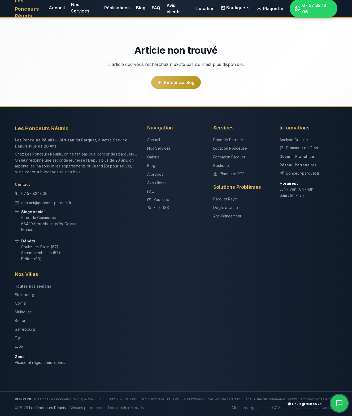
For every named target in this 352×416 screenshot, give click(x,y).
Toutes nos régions (33, 286)
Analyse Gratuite (294, 139)
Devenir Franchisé (297, 156)
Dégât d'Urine (225, 207)
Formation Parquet (229, 157)
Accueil (57, 7)
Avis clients (174, 8)
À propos (155, 174)
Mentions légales (247, 407)
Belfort (21, 320)
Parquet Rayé (225, 199)
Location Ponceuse (230, 148)
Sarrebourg (25, 329)
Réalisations (117, 7)
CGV (276, 407)
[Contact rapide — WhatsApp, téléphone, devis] (339, 403)
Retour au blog (176, 82)
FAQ (156, 7)
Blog (140, 7)
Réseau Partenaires (298, 165)
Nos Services (80, 8)
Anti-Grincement (227, 216)
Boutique (235, 7)
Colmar (21, 303)
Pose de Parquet (228, 139)
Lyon (19, 346)
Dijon (19, 337)
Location (205, 8)
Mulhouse (23, 312)
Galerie (153, 157)
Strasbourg (24, 294)
